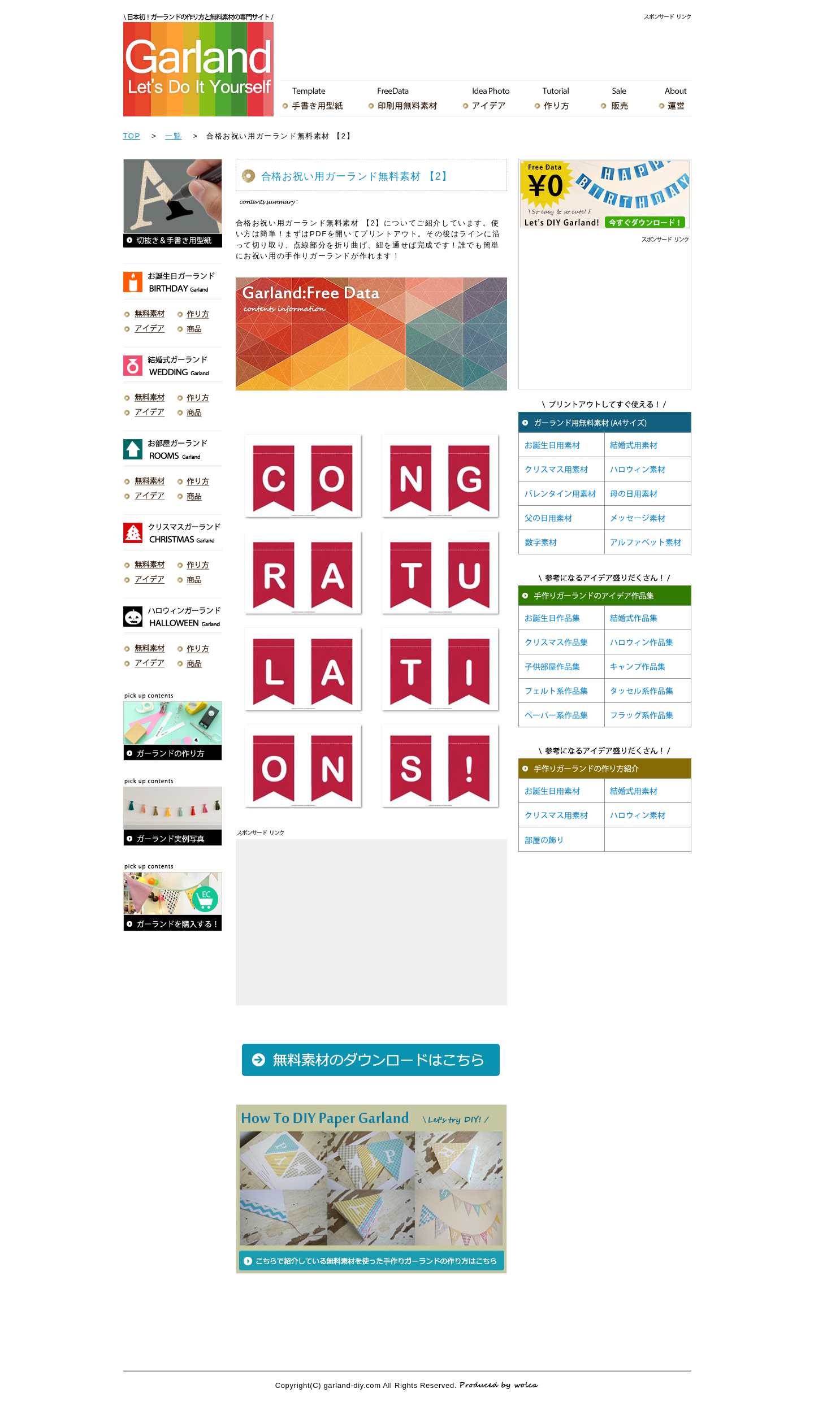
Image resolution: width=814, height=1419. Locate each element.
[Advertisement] (485, 47)
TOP (132, 136)
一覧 (173, 136)
